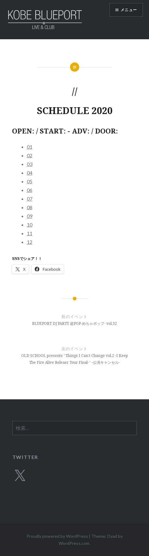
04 (29, 173)
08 (29, 207)
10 (29, 224)
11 (29, 233)
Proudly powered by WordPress (57, 536)
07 (29, 199)
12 (29, 242)
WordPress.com (74, 543)
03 (29, 164)
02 (29, 155)
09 (29, 216)
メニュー (129, 9)
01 (29, 147)
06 (29, 190)
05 (29, 181)
